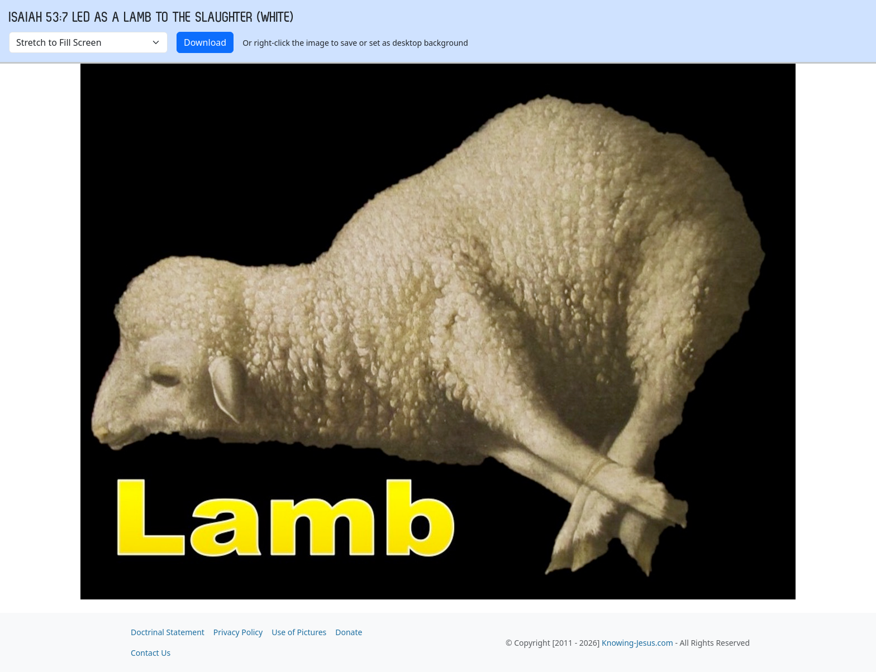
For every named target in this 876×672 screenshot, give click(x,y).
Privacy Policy (238, 632)
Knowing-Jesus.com (637, 642)
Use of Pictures (299, 632)
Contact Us (150, 652)
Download (205, 42)
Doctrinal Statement (167, 632)
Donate (348, 632)
